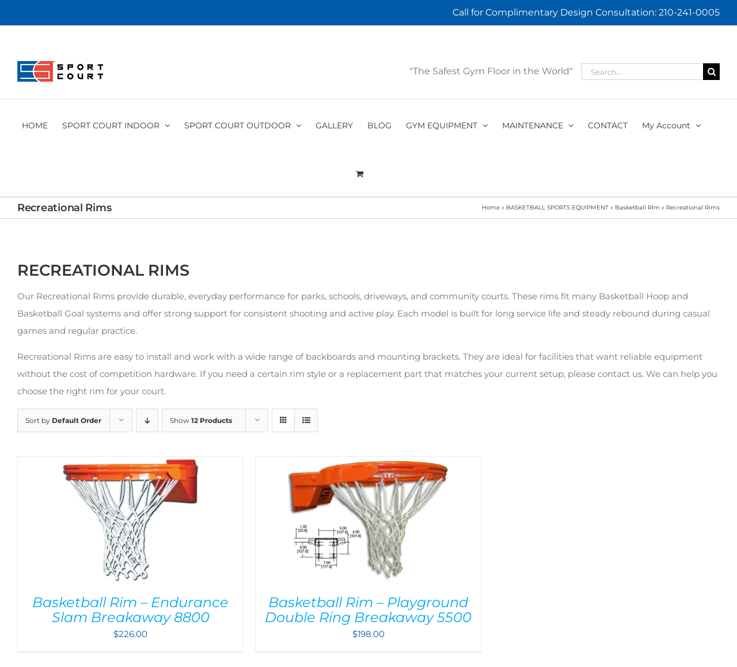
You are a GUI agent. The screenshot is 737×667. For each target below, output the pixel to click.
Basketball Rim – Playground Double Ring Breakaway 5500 (368, 610)
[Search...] (642, 71)
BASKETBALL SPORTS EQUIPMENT (557, 207)
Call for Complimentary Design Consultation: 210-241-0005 (586, 12)
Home (491, 207)
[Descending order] (147, 420)
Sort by (63, 420)
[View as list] (306, 420)
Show (201, 420)
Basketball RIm (637, 207)
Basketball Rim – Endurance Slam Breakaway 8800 (130, 610)
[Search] (711, 71)
